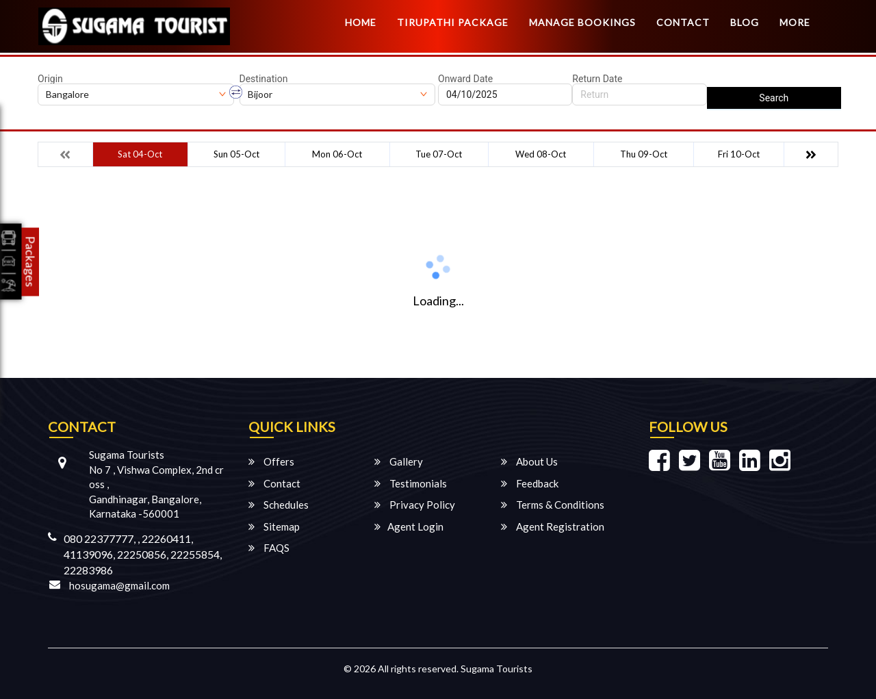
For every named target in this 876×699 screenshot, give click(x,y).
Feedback (529, 483)
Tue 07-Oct (438, 154)
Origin (50, 79)
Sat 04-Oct (140, 154)
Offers (271, 461)
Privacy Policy (414, 504)
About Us (529, 461)
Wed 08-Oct (540, 154)
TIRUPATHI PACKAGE (452, 22)
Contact (683, 22)
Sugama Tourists (496, 668)
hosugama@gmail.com (119, 585)
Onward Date (465, 79)
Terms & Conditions (552, 504)
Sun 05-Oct (236, 154)
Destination (264, 79)
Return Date (597, 79)
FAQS (268, 548)
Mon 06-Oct (337, 154)
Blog (744, 22)
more (795, 22)
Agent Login (408, 526)
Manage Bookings (582, 22)
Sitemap (274, 526)
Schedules (278, 504)
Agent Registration (552, 526)
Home (360, 22)
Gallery (398, 461)
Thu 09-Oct (643, 154)
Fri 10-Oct (739, 154)
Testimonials (410, 483)
